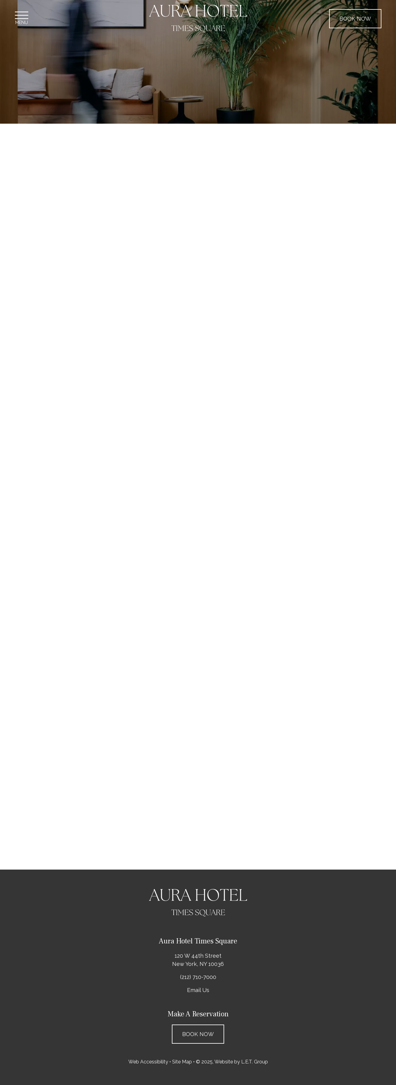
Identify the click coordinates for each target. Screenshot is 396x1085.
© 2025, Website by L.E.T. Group (232, 1062)
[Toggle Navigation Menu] (21, 18)
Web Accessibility (148, 1062)
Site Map (182, 1062)
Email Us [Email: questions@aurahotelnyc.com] (198, 990)
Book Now (355, 18)
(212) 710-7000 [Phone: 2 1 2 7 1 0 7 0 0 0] (198, 977)
